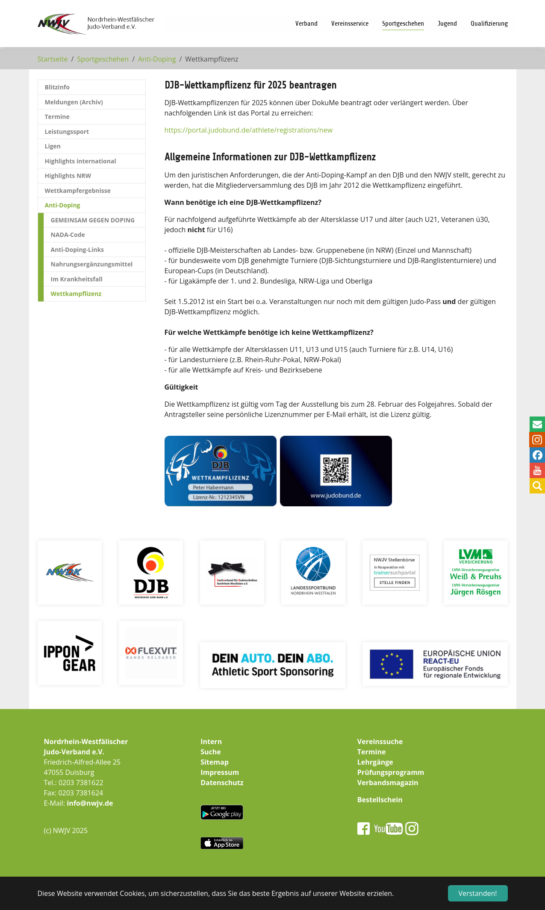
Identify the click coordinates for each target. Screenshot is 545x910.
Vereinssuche (380, 741)
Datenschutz (221, 782)
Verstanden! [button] (478, 893)
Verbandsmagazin (387, 782)
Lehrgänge (375, 762)
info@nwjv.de (90, 803)
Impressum (219, 772)
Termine (371, 751)
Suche (210, 751)
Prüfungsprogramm (390, 772)
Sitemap (214, 762)
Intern (211, 741)
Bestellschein (380, 799)
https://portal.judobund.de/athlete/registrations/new (249, 130)
